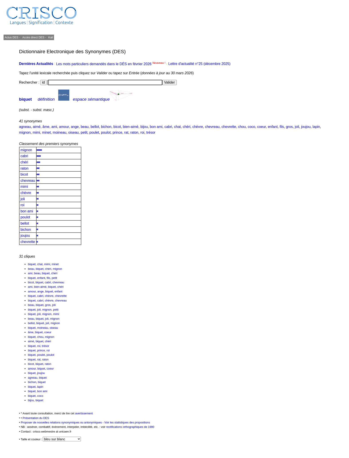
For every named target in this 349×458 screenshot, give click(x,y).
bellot (95, 127)
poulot (106, 132)
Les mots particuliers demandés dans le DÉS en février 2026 (111, 64)
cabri (168, 127)
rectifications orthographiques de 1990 (130, 427)
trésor (150, 132)
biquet (25, 99)
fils (282, 127)
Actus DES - (12, 37)
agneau (25, 127)
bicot (117, 127)
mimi (36, 132)
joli (297, 127)
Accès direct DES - (34, 37)
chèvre (197, 127)
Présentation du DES (36, 418)
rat (126, 132)
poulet (94, 132)
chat (177, 127)
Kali (50, 37)
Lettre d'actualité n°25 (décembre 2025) (199, 64)
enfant (272, 127)
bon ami (156, 127)
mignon (25, 132)
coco (251, 127)
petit (84, 132)
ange (75, 127)
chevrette (228, 127)
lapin (316, 127)
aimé (37, 127)
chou (242, 127)
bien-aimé (130, 127)
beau (85, 127)
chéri (186, 127)
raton (134, 132)
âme (46, 127)
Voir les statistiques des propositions (127, 422)
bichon (106, 127)
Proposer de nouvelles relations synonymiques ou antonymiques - (62, 422)
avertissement (84, 413)
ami (54, 127)
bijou (144, 127)
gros (289, 127)
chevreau (212, 127)
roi (142, 132)
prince (117, 132)
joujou (306, 127)
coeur (261, 127)
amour (64, 127)
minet (46, 132)
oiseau (73, 132)
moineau (59, 132)
